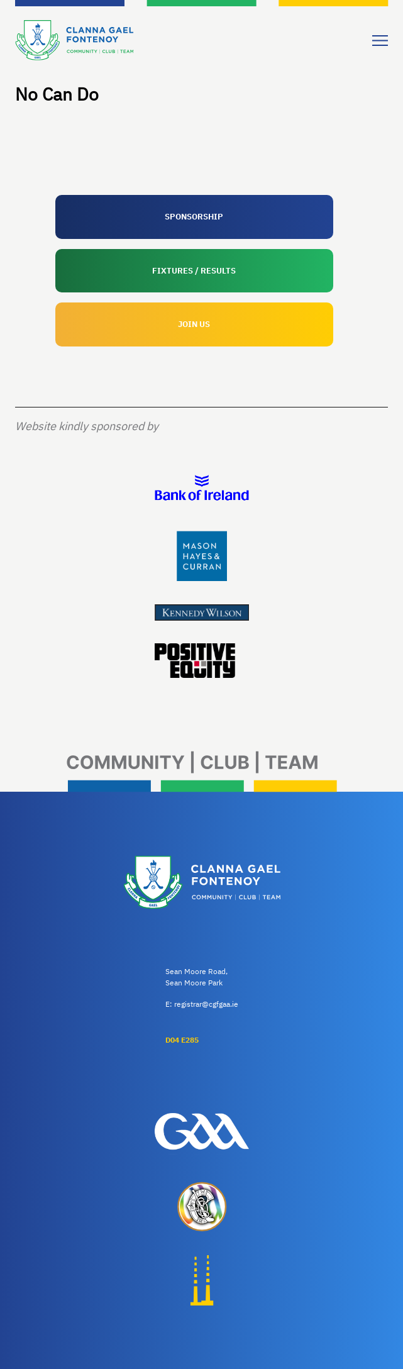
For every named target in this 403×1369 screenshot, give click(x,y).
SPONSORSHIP (194, 216)
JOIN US (194, 324)
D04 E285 (182, 1040)
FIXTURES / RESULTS (194, 270)
